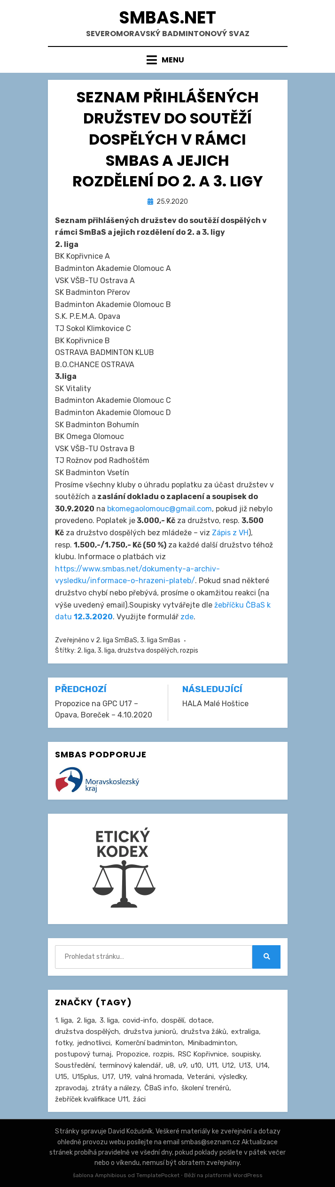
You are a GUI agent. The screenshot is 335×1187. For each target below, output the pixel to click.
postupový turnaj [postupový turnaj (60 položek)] (83, 1054)
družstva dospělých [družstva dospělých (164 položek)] (87, 1031)
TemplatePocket (157, 1175)
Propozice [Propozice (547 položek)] (132, 1054)
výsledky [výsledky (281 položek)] (232, 1076)
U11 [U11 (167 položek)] (211, 1065)
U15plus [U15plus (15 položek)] (84, 1076)
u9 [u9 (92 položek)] (182, 1065)
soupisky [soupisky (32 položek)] (245, 1054)
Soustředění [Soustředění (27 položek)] (74, 1065)
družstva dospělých (147, 651)
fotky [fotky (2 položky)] (63, 1043)
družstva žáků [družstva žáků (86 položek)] (203, 1031)
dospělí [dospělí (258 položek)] (172, 1020)
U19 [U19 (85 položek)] (124, 1076)
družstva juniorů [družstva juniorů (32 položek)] (150, 1031)
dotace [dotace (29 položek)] (200, 1020)
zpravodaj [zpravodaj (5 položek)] (71, 1088)
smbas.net (167, 18)
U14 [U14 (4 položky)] (262, 1065)
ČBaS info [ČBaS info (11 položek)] (160, 1088)
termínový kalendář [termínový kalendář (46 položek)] (130, 1065)
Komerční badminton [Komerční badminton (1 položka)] (149, 1043)
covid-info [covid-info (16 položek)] (139, 1020)
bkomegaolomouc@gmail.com (159, 508)
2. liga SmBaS (116, 640)
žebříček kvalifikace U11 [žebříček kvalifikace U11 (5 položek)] (91, 1099)
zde (187, 616)
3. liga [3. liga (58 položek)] (109, 1020)
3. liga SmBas (160, 640)
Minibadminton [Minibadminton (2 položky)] (211, 1043)
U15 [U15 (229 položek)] (61, 1076)
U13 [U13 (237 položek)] (245, 1065)
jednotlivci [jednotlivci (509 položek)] (93, 1043)
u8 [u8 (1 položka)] (170, 1065)
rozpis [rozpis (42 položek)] (163, 1054)
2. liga (85, 651)
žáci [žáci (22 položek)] (139, 1099)
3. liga (106, 651)
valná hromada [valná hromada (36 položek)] (158, 1076)
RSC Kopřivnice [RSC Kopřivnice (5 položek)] (202, 1054)
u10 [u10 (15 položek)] (196, 1065)
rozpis (189, 651)
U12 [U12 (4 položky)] (228, 1065)
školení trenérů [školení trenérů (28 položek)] (205, 1088)
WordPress (248, 1175)
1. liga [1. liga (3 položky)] (63, 1020)
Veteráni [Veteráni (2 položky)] (200, 1076)
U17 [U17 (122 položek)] (108, 1076)
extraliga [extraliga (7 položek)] (245, 1031)
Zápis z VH (230, 532)
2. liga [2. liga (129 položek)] (86, 1020)
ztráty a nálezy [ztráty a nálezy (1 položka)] (116, 1088)
